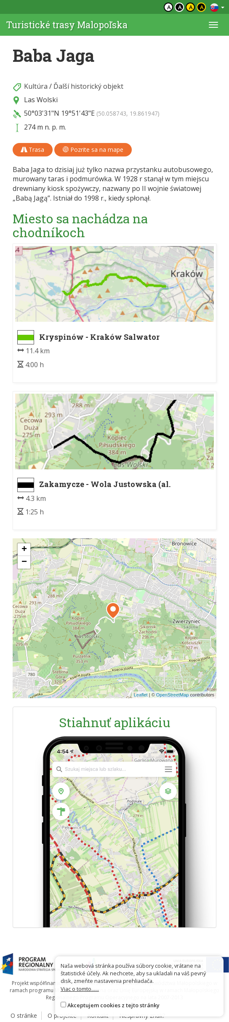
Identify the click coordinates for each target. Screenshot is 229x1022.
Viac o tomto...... (80, 989)
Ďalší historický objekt (88, 86)
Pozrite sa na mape (93, 150)
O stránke (24, 1015)
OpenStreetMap (172, 694)
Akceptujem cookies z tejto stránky (113, 1005)
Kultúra (36, 86)
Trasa (32, 150)
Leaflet (141, 694)
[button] (113, 610)
